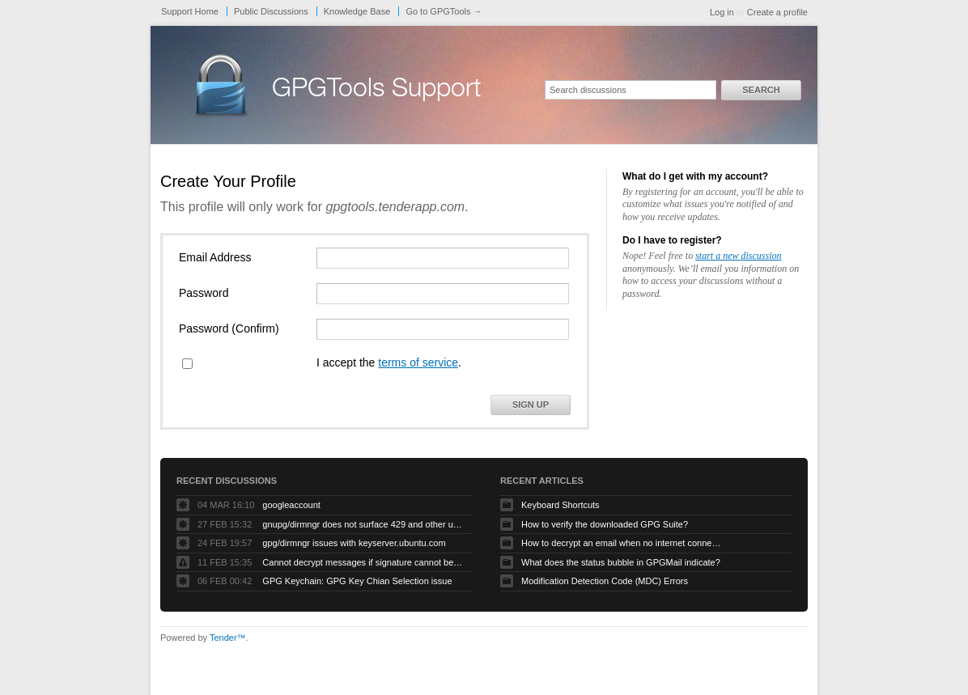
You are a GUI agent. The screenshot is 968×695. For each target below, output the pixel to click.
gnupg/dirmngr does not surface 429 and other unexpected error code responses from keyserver (363, 524)
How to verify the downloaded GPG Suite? (604, 524)
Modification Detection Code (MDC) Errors (604, 581)
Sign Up (530, 404)
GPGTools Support (376, 91)
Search (760, 90)
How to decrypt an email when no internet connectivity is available (622, 543)
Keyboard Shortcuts (560, 505)
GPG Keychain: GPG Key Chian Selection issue (357, 581)
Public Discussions (271, 11)
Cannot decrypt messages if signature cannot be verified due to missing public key (363, 562)
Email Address (215, 257)
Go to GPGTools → (443, 11)
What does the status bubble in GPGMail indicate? (620, 562)
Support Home (190, 11)
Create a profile (777, 12)
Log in (722, 12)
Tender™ (228, 637)
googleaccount (291, 505)
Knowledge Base (357, 11)
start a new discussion (738, 255)
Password (203, 292)
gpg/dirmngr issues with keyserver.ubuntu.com (353, 543)
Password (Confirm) (229, 328)
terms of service (418, 362)
